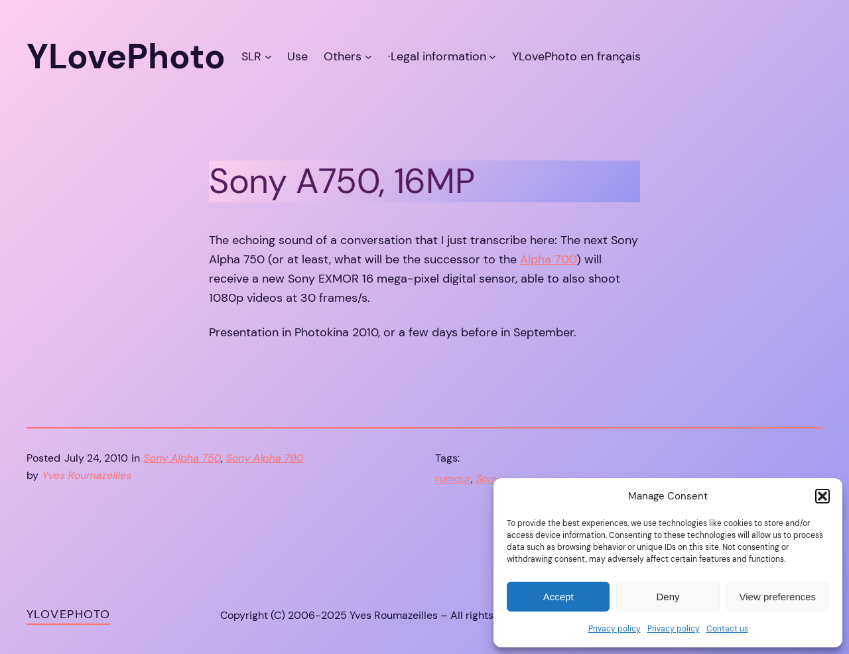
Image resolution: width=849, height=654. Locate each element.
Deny (667, 596)
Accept (558, 596)
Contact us (727, 628)
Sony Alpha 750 (183, 458)
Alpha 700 (548, 259)
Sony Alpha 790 (264, 458)
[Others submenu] (368, 56)
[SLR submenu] (268, 56)
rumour (453, 479)
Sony (488, 479)
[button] (822, 496)
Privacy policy (614, 628)
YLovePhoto (68, 614)
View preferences (778, 596)
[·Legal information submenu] (492, 56)
